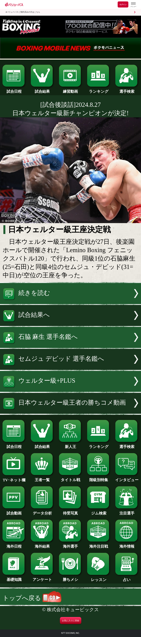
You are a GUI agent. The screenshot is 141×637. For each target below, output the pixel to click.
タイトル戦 (70, 478)
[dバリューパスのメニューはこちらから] (133, 5)
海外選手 (70, 544)
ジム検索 (99, 511)
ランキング (99, 89)
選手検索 (127, 89)
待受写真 (70, 511)
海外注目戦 (99, 544)
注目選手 (127, 511)
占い (127, 578)
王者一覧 (42, 478)
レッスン (99, 578)
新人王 (70, 445)
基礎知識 (14, 578)
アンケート (42, 578)
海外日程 (14, 544)
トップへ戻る (32, 598)
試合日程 (14, 89)
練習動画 (70, 89)
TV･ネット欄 (14, 478)
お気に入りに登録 (70, 620)
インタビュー (127, 478)
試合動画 (14, 511)
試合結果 (42, 89)
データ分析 (42, 511)
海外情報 (127, 544)
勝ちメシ (70, 578)
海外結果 (42, 544)
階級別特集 (99, 478)
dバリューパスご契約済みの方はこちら (23, 12)
